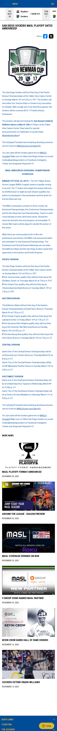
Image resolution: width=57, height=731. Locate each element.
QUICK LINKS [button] (7, 719)
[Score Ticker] (28, 14)
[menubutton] (52, 4)
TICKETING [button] (6, 724)
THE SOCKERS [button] (8, 729)
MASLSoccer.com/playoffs (29, 146)
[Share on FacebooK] (45, 36)
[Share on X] (51, 36)
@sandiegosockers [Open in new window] (10, 135)
